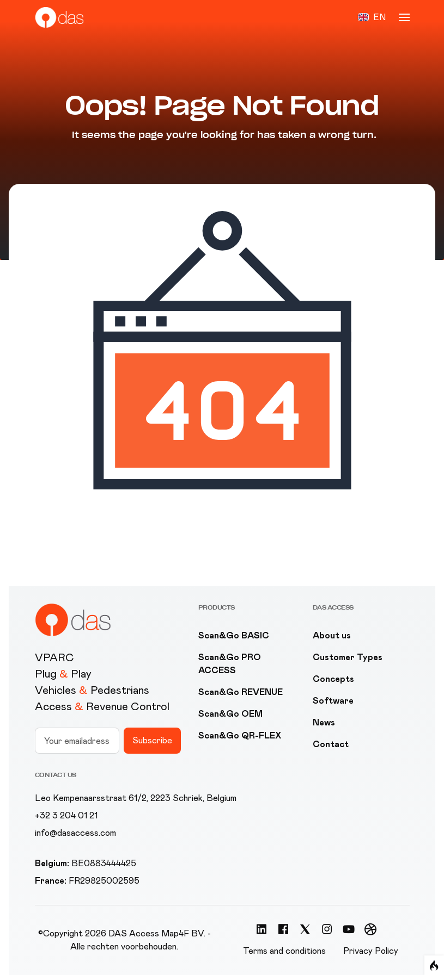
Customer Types (347, 657)
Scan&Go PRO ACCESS (229, 664)
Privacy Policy (370, 950)
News (324, 722)
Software (333, 700)
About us (332, 635)
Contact (331, 744)
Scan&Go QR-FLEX (239, 735)
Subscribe (152, 740)
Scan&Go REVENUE (240, 692)
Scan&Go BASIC (233, 635)
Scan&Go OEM (230, 713)
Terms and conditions (284, 950)
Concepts (333, 679)
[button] (372, 17)
